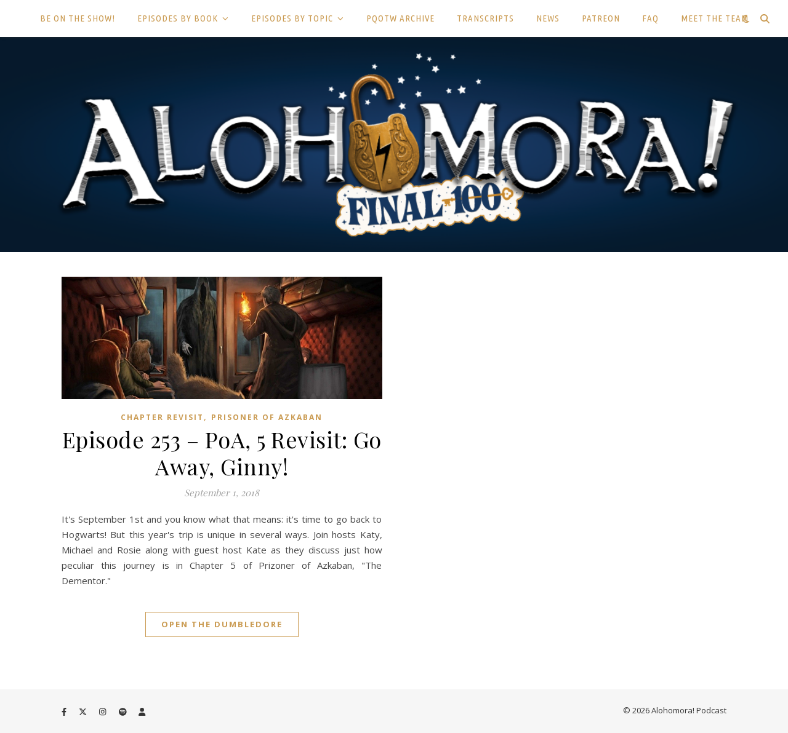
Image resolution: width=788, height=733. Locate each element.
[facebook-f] (65, 711)
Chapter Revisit (162, 417)
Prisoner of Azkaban (267, 417)
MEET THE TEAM (715, 18)
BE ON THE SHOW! (77, 18)
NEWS (548, 18)
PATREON (601, 18)
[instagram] (103, 711)
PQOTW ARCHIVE (400, 18)
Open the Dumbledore (222, 624)
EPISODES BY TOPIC (292, 18)
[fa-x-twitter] (84, 711)
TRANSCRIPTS (485, 18)
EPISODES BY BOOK (177, 18)
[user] (142, 711)
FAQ (650, 18)
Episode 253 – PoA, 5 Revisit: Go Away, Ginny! (222, 452)
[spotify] (124, 711)
